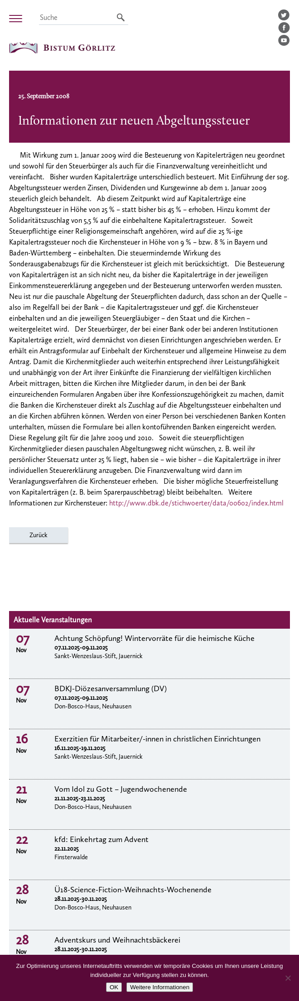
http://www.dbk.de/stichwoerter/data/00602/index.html (196, 503)
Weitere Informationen (159, 987)
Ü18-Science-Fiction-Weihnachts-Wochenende (133, 890)
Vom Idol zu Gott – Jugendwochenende (120, 789)
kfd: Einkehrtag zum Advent (101, 839)
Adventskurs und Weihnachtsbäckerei (117, 940)
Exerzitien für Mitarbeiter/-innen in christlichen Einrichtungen (157, 739)
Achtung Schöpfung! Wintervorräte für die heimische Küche (154, 638)
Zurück (38, 535)
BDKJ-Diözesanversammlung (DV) (110, 688)
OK (114, 987)
